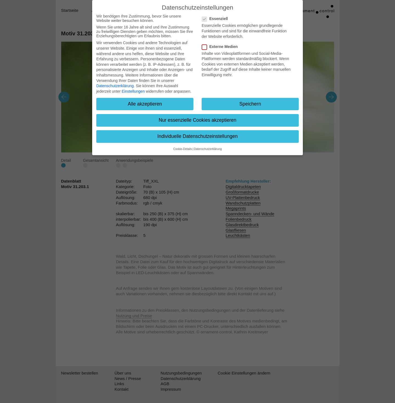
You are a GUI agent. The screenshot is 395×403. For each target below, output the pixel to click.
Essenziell (217, 18)
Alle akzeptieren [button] (145, 104)
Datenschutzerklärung (115, 86)
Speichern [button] (250, 104)
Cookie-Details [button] (182, 149)
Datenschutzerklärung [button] (208, 149)
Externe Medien (221, 46)
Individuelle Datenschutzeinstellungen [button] (197, 136)
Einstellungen (133, 91)
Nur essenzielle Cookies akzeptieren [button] (197, 120)
